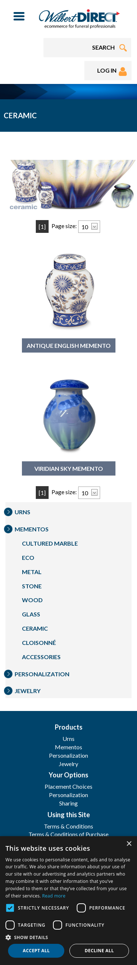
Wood (32, 599)
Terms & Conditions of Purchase (68, 834)
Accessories (41, 656)
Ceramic (35, 628)
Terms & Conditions (68, 826)
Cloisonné (39, 642)
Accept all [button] (36, 950)
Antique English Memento (69, 345)
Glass (31, 614)
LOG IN (112, 71)
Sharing (68, 803)
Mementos (32, 529)
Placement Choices (68, 786)
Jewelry (28, 690)
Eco (28, 557)
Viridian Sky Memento (68, 468)
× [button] (129, 844)
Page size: (64, 225)
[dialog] (68, 900)
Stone (32, 586)
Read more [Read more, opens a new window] (53, 896)
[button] (68, 937)
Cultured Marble (50, 543)
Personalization (42, 673)
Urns (22, 511)
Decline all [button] (99, 950)
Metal (32, 571)
